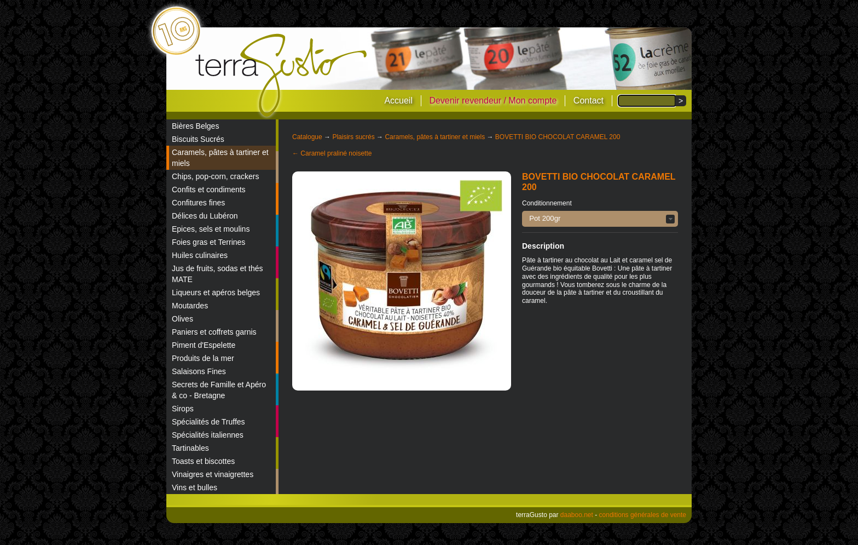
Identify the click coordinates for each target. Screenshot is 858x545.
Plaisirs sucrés (353, 137)
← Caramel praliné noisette (332, 153)
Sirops (183, 408)
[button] (600, 219)
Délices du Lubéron (205, 215)
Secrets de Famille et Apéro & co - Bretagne (219, 390)
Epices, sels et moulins (211, 229)
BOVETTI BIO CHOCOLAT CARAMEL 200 (558, 137)
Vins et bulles (194, 487)
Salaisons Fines (199, 371)
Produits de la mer (203, 358)
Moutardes (190, 305)
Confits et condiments (209, 189)
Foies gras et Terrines (208, 242)
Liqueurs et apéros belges (216, 292)
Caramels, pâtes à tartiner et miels (220, 158)
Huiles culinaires (200, 255)
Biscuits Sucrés (198, 139)
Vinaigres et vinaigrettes (212, 474)
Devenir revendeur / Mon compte (492, 100)
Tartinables (190, 448)
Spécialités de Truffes (208, 421)
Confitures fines (198, 202)
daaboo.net (576, 515)
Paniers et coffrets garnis (214, 332)
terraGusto (282, 75)
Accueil (398, 100)
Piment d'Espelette (203, 345)
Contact (588, 100)
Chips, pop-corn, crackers (215, 176)
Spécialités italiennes (208, 435)
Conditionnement (547, 203)
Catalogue (307, 137)
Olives (182, 318)
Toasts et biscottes (203, 461)
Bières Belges (195, 126)
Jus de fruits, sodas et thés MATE (217, 274)
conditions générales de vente (642, 515)
